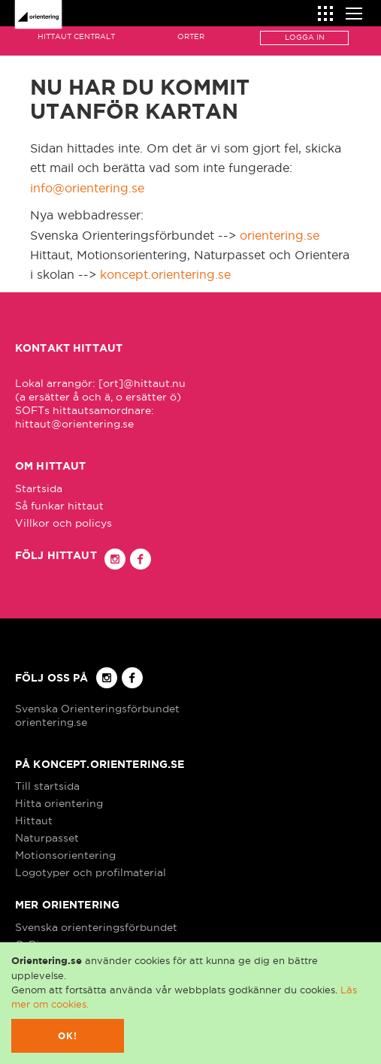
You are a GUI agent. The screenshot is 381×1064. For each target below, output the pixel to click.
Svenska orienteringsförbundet (96, 927)
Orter (190, 36)
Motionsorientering (65, 855)
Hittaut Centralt (76, 36)
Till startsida (47, 786)
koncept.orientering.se (165, 274)
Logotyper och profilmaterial (90, 872)
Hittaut (34, 821)
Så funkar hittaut (59, 506)
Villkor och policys (63, 523)
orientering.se (279, 235)
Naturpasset (47, 838)
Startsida (38, 488)
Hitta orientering (59, 803)
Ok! (68, 1036)
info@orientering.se (87, 188)
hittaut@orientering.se (74, 424)
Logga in (305, 37)
